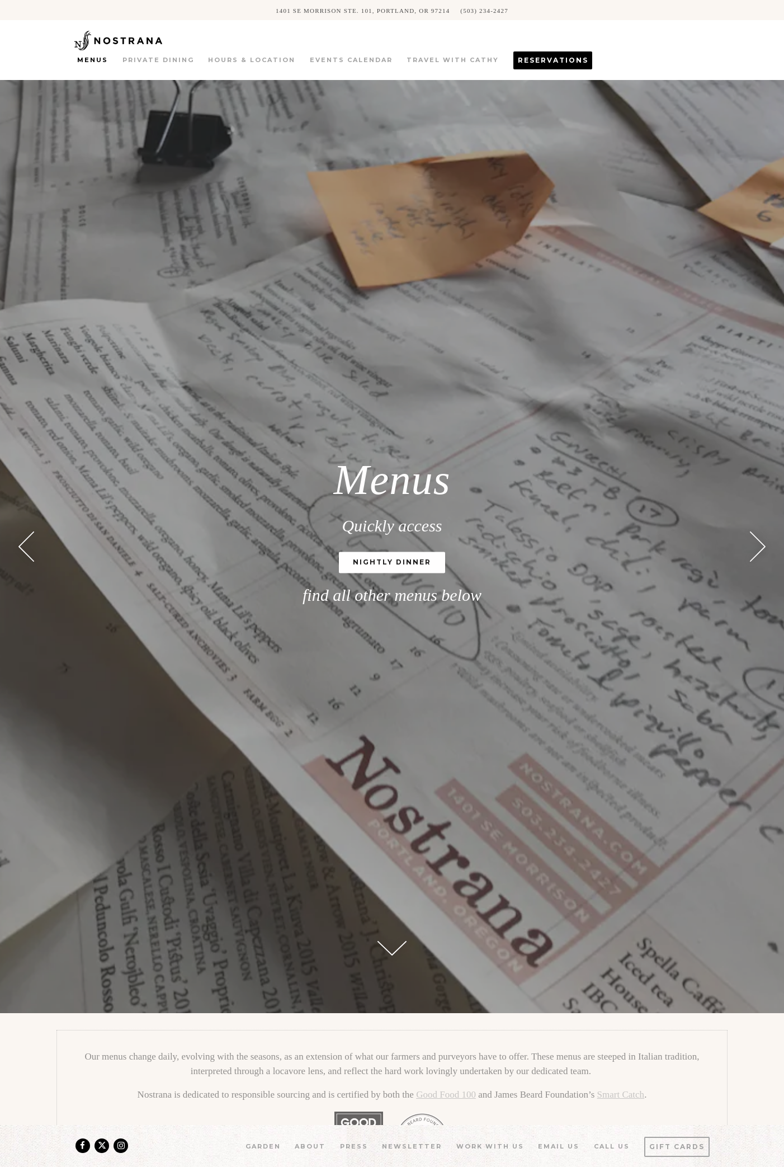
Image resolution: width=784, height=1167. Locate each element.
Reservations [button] (553, 60)
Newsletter (412, 1146)
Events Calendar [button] (351, 60)
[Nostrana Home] (134, 39)
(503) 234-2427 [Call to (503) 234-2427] (484, 10)
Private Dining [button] (158, 60)
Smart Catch (621, 1094)
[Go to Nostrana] (363, 10)
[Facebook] (82, 1145)
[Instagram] (121, 1145)
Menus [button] (92, 60)
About (310, 1146)
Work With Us (490, 1146)
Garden (263, 1146)
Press (354, 1146)
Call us (612, 1146)
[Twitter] (102, 1145)
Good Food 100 (446, 1094)
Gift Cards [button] (677, 1146)
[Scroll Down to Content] (392, 948)
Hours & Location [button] (251, 60)
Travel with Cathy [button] (453, 60)
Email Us (558, 1146)
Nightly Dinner (392, 562)
